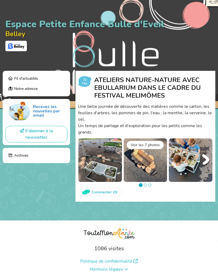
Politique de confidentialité (109, 261)
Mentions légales (109, 269)
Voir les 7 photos (145, 145)
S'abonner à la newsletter (36, 134)
